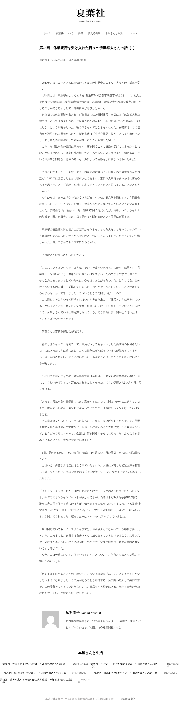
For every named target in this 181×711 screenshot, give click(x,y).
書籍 (80, 33)
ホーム (47, 33)
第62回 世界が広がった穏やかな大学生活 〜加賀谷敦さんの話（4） (36, 681)
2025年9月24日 (79, 673)
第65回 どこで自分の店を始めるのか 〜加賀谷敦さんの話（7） (123, 665)
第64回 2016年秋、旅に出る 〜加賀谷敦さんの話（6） (35, 673)
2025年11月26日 (80, 664)
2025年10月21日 (173, 665)
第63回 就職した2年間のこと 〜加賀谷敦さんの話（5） (126, 673)
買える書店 (94, 33)
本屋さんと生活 (114, 33)
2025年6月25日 (84, 680)
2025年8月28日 (170, 673)
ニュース (133, 33)
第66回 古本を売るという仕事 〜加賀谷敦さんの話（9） (35, 664)
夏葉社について (64, 33)
